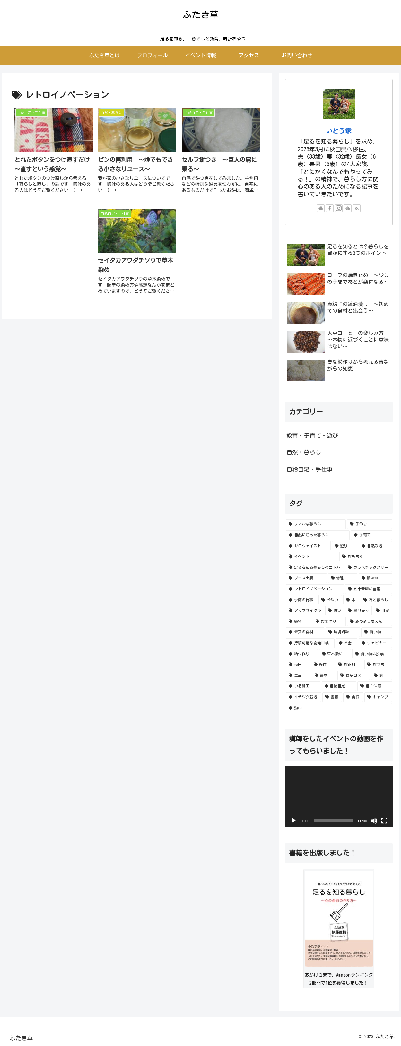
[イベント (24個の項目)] (312, 556)
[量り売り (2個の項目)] (358, 610)
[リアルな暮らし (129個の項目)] (316, 524)
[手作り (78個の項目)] (369, 524)
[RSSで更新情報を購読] (357, 208)
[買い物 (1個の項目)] (376, 632)
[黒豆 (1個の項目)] (298, 675)
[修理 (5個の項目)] (343, 578)
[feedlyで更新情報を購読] (348, 208)
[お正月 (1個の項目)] (349, 664)
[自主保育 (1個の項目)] (374, 686)
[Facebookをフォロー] (330, 208)
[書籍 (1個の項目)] (332, 697)
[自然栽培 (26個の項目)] (375, 546)
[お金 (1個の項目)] (347, 643)
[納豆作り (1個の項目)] (302, 654)
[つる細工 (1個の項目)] (303, 686)
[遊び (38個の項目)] (345, 546)
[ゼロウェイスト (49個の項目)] (308, 546)
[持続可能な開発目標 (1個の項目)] (310, 643)
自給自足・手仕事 (309, 469)
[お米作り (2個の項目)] (329, 621)
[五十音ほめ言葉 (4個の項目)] (368, 589)
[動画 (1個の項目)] (339, 708)
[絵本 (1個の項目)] (324, 675)
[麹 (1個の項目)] (381, 675)
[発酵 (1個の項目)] (353, 697)
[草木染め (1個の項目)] (335, 654)
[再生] (293, 821)
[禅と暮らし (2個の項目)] (376, 600)
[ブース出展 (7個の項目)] (306, 578)
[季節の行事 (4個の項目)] (301, 600)
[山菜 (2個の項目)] (382, 610)
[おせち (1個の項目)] (378, 664)
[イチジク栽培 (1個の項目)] (303, 697)
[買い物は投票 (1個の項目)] (372, 654)
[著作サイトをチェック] (321, 208)
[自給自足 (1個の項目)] (339, 686)
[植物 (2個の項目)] (298, 621)
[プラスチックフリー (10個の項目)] (368, 567)
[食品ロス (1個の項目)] (353, 675)
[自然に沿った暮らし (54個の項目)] (318, 535)
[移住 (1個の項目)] (323, 664)
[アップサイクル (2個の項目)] (305, 610)
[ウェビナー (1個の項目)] (375, 643)
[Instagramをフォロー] (339, 208)
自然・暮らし (303, 452)
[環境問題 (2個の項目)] (343, 632)
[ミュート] (374, 821)
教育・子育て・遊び (312, 435)
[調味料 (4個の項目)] (375, 578)
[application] (339, 796)
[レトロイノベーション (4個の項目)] (315, 589)
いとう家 (339, 131)
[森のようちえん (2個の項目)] (369, 621)
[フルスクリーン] (384, 821)
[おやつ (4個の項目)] (330, 600)
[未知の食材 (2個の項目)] (305, 632)
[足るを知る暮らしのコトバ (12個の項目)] (315, 567)
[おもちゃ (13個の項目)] (365, 556)
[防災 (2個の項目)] (334, 610)
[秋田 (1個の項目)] (297, 664)
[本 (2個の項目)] (351, 600)
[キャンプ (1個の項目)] (378, 697)
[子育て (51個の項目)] (371, 535)
